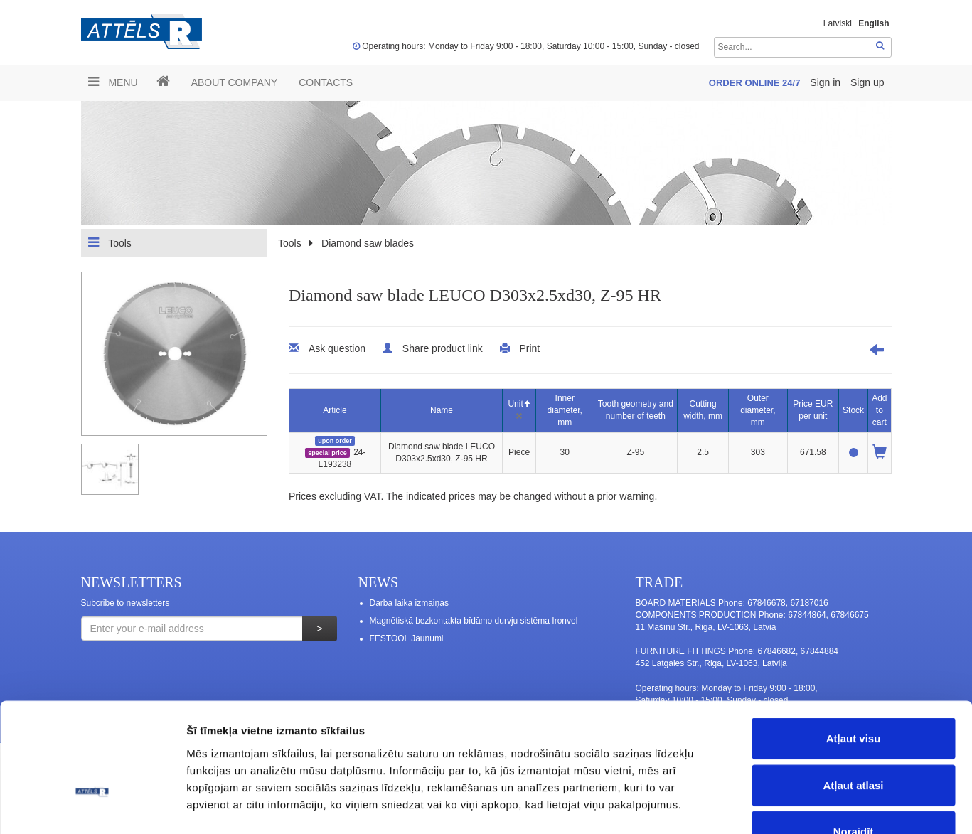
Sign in (826, 82)
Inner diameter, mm (565, 410)
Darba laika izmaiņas (409, 603)
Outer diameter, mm (757, 410)
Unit (519, 404)
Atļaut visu (853, 647)
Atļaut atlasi (853, 694)
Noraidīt (853, 740)
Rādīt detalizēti (775, 806)
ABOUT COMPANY (234, 82)
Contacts (326, 82)
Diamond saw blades (367, 243)
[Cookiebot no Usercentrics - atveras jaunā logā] (92, 806)
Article (334, 410)
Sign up (867, 82)
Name (441, 410)
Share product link (442, 348)
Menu (113, 81)
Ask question (337, 348)
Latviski (837, 23)
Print (529, 348)
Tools (110, 242)
